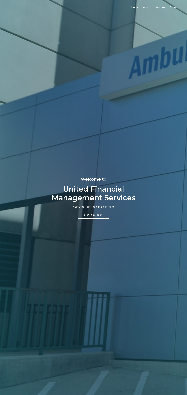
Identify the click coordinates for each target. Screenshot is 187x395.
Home (134, 7)
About (147, 7)
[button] (93, 215)
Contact (174, 7)
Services (160, 7)
